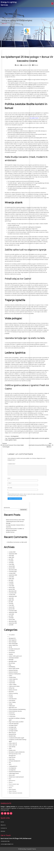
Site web (10, 487)
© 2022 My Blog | (22, 849)
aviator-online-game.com (15, 656)
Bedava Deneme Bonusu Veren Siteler (15, 519)
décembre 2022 (13, 569)
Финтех (10, 787)
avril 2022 (11, 584)
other (10, 748)
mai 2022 (11, 582)
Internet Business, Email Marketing (17, 709)
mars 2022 (11, 585)
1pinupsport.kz (12, 638)
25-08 (10, 647)
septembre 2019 (13, 623)
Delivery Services (13, 690)
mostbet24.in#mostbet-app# (16, 738)
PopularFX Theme (31, 849)
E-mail (10, 483)
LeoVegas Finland (13, 725)
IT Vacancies (12, 714)
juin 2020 (11, 616)
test (10, 762)
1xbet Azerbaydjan (13, 643)
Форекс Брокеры (12, 789)
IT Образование (12, 716)
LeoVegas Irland (13, 729)
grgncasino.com (13, 707)
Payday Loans (12, 750)
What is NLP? (12, 775)
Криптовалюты (12, 780)
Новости (10, 782)
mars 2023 (11, 564)
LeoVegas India (12, 727)
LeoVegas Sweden (13, 730)
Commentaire (12, 464)
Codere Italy (12, 681)
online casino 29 (13, 745)
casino (10, 675)
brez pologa (11, 438)
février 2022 (12, 587)
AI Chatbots (12, 650)
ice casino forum (34, 118)
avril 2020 (11, 617)
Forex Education (13, 698)
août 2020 (11, 614)
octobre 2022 (12, 573)
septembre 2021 (13, 596)
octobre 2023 (12, 552)
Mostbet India (12, 736)
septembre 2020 (13, 612)
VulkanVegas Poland (14, 773)
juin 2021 (11, 601)
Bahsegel (11, 659)
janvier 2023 (12, 568)
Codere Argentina (13, 679)
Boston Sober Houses (14, 668)
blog (10, 665)
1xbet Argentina (12, 640)
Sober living (11, 759)
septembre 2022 (13, 575)
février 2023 (12, 566)
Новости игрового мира (14, 784)
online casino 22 (13, 743)
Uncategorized (14, 436)
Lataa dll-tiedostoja (13, 723)
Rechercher (7, 507)
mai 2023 (11, 561)
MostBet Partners (10, 532)
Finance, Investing (13, 693)
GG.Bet (10, 704)
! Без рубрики (12, 634)
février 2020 (12, 619)
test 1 (10, 764)
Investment (12, 713)
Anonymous (12, 652)
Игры (10, 778)
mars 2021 (11, 605)
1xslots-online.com (13, 645)
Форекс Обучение (12, 791)
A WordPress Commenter (13, 542)
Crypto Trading (12, 684)
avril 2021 (11, 603)
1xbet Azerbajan (12, 642)
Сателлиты (11, 786)
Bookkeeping (12, 666)
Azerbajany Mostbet (14, 658)
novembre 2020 (13, 610)
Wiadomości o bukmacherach (16, 777)
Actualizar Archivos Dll (14, 649)
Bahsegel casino (13, 661)
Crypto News (12, 682)
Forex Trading (12, 702)
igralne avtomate (40, 438)
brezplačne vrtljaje (20, 438)
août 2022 (11, 577)
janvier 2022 (12, 589)
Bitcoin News (12, 663)
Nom (9, 478)
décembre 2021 (12, 591)
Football (11, 697)
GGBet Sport (12, 706)
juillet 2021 (11, 600)
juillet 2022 (11, 578)
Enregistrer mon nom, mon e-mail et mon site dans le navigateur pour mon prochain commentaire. (25, 494)
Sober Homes (12, 757)
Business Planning (13, 670)
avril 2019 (11, 625)
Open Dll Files (12, 746)
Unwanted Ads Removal (14, 771)
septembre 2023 (13, 553)
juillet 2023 (11, 557)
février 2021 (11, 607)
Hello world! (24, 542)
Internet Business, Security (15, 711)
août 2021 (11, 598)
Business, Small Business (15, 674)
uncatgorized (12, 770)
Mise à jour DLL (12, 732)
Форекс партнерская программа (15, 793)
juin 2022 (11, 580)
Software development (14, 761)
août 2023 (11, 555)
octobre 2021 (12, 594)
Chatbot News (12, 677)
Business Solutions (13, 672)
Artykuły (11, 654)
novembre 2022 (13, 571)
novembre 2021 (12, 593)
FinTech (11, 695)
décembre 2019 (12, 621)
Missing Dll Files (12, 734)
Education (11, 691)
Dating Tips (11, 688)
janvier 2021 (11, 609)
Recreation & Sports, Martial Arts (17, 752)
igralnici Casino (13, 440)
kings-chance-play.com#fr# (16, 722)
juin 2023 (11, 559)
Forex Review (12, 700)
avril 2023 (11, 562)
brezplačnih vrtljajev (30, 438)
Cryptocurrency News (14, 686)
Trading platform (13, 766)
